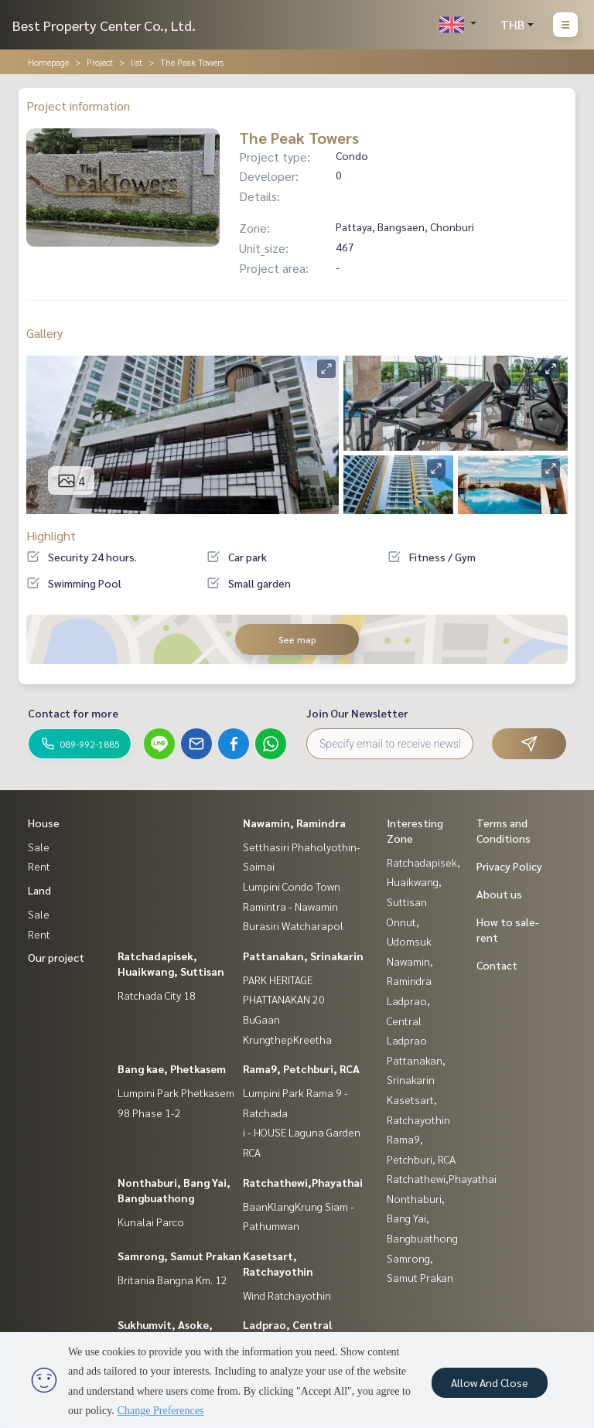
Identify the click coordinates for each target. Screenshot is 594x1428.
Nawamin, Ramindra (294, 823)
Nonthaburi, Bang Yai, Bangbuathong (422, 1218)
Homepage (48, 62)
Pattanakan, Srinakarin (303, 956)
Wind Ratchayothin (287, 1295)
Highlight (51, 535)
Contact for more (73, 713)
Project (100, 62)
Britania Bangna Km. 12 (172, 1280)
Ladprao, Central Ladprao (408, 1020)
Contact (496, 965)
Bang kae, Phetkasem (172, 1068)
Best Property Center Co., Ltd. (104, 25)
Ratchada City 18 (157, 995)
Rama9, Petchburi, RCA (301, 1068)
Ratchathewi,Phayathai (303, 1182)
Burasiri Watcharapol (293, 925)
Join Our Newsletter (357, 713)
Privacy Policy (509, 866)
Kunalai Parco (151, 1222)
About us (499, 894)
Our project (56, 957)
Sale (39, 847)
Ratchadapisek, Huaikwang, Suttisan (423, 881)
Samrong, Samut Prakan (179, 1256)
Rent (39, 866)
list (136, 62)
